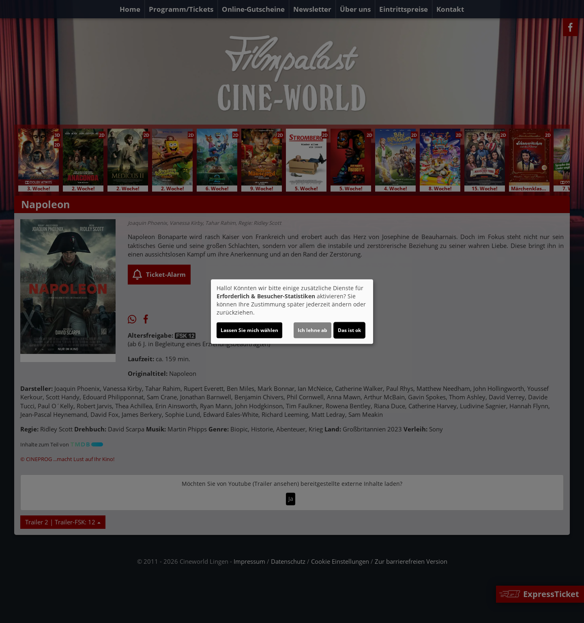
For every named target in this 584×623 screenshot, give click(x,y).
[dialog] (292, 311)
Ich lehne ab (312, 330)
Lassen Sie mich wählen (249, 330)
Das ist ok (349, 330)
